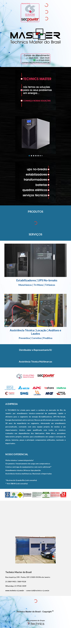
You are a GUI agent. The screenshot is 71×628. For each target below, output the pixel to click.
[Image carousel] (35, 136)
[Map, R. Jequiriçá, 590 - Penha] (35, 517)
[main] (35, 211)
